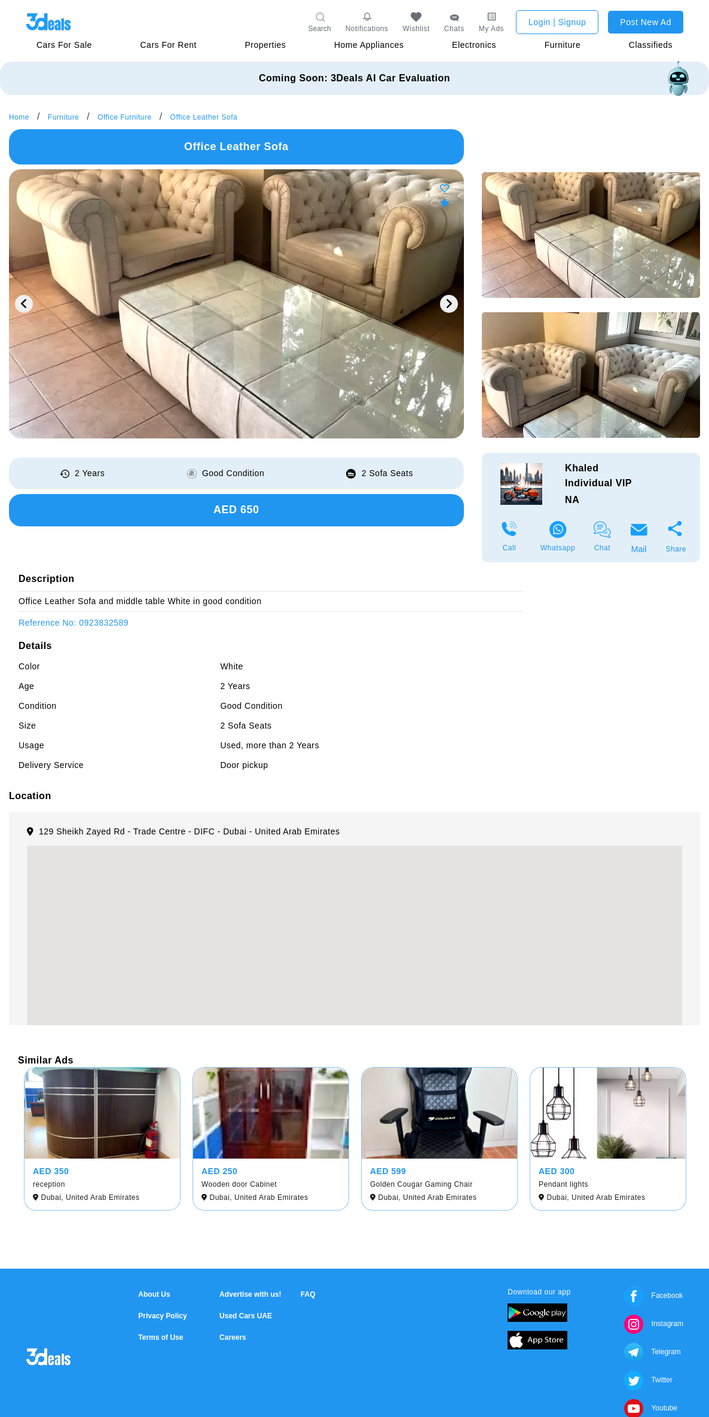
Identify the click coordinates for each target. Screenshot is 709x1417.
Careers (232, 1337)
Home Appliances (369, 45)
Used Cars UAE (245, 1316)
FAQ (308, 1294)
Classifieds (651, 45)
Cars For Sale (64, 45)
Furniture (563, 45)
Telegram (652, 1352)
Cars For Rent (168, 45)
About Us (154, 1294)
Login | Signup (557, 22)
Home (19, 117)
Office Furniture (124, 117)
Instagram (653, 1324)
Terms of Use (160, 1337)
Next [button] (449, 304)
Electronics (474, 45)
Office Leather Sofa (204, 117)
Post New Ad (645, 22)
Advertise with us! (250, 1294)
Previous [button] (24, 304)
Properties (265, 45)
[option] (236, 303)
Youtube (650, 1408)
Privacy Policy (162, 1316)
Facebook (653, 1295)
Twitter (648, 1380)
